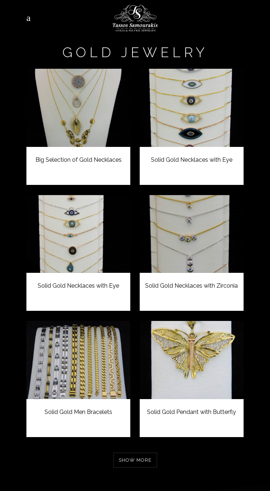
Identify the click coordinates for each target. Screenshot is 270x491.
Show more (135, 460)
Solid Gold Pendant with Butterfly (191, 412)
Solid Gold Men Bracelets (78, 412)
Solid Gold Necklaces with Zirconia (191, 285)
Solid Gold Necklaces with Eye (191, 159)
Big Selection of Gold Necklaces (78, 159)
